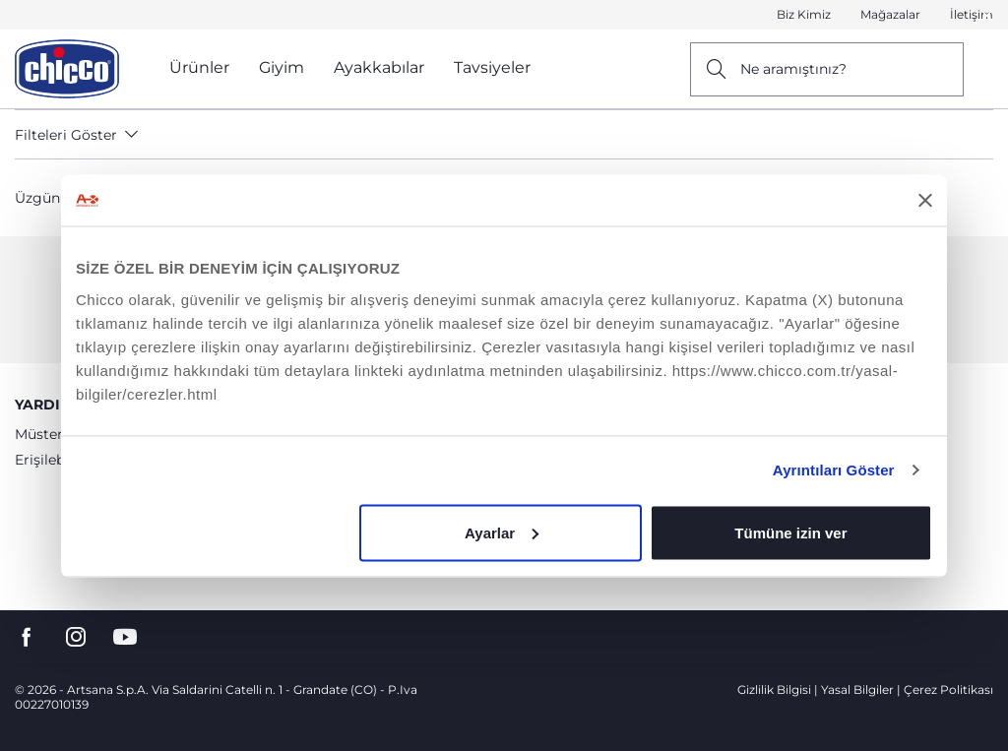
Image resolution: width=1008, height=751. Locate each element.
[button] (987, 16)
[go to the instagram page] (76, 637)
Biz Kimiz (804, 14)
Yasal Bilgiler (857, 689)
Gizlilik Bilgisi (774, 689)
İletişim (971, 14)
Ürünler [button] (199, 67)
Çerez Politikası (948, 689)
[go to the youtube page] (125, 637)
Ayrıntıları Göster (834, 470)
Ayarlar (501, 532)
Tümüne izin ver (790, 532)
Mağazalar (890, 14)
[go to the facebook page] (26, 637)
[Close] (987, 15)
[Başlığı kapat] (925, 200)
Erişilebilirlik (56, 460)
